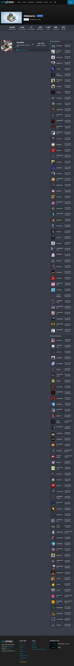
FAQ (21, 643)
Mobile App (22, 645)
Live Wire (20, 42)
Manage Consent (24, 655)
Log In (70, 2)
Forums (24, 2)
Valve (15, 651)
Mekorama (29, 15)
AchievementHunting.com (38, 649)
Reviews (46, 2)
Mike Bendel (10, 646)
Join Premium (23, 662)
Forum (39, 19)
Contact (22, 651)
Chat (51, 2)
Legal (21, 653)
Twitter (34, 645)
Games (19, 2)
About (21, 649)
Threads (34, 643)
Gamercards (31, 2)
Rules (21, 647)
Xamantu (9, 649)
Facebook (34, 647)
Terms (21, 660)
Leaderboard (39, 2)
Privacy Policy (23, 657)
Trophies (26, 19)
